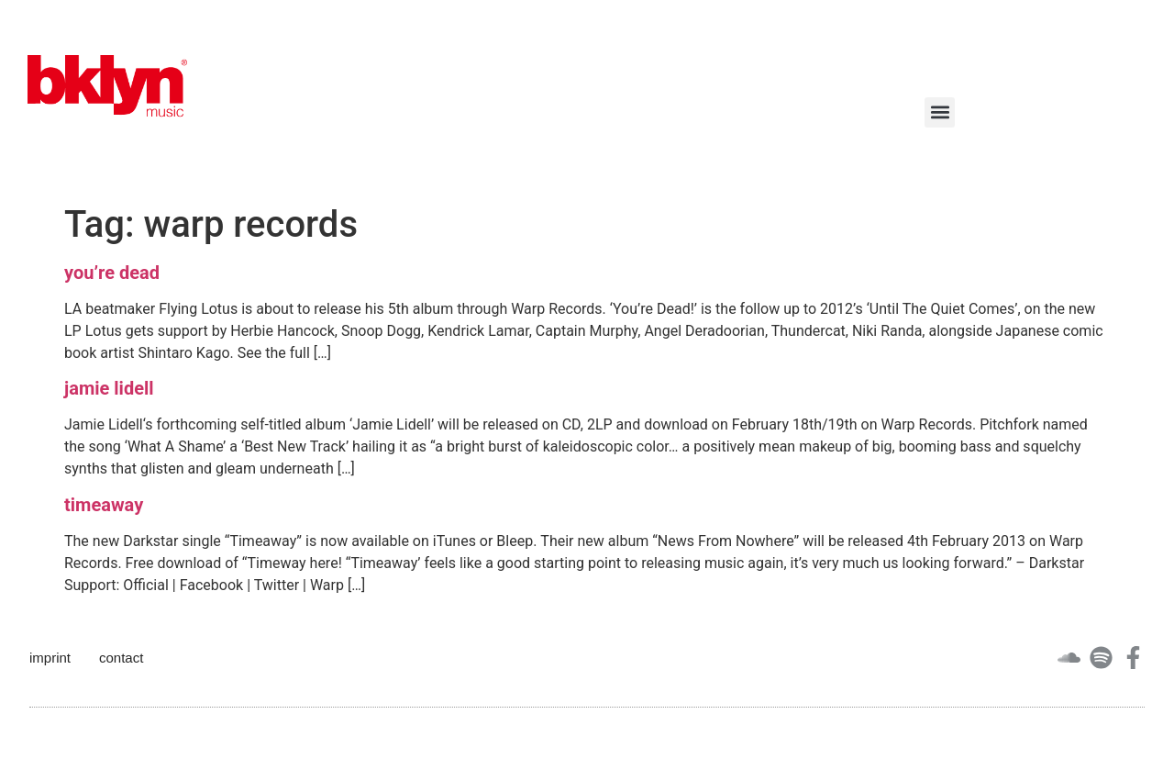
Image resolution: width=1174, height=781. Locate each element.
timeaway (103, 505)
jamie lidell (109, 388)
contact (121, 657)
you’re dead (112, 273)
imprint (50, 657)
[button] (940, 112)
